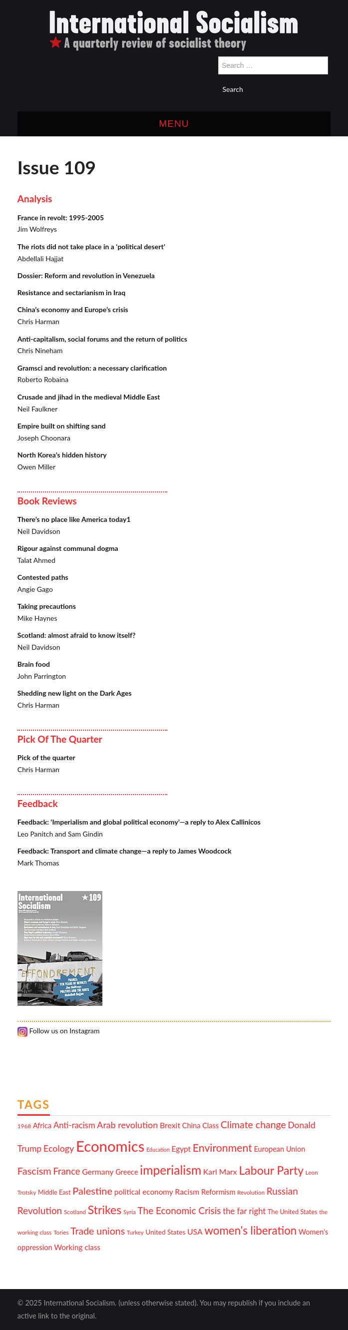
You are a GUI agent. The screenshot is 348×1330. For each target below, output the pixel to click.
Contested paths (42, 577)
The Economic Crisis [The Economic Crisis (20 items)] (179, 1210)
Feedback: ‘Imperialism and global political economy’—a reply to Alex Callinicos (139, 822)
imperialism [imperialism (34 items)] (170, 1170)
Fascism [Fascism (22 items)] (34, 1171)
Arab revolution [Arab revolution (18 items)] (127, 1124)
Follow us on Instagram (58, 1030)
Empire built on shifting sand (61, 426)
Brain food (33, 664)
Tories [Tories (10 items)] (60, 1232)
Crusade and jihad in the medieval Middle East (88, 397)
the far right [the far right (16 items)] (244, 1211)
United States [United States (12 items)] (166, 1232)
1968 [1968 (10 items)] (24, 1125)
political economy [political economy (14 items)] (143, 1191)
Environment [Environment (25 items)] (222, 1147)
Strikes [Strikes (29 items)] (105, 1210)
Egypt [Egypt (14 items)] (181, 1148)
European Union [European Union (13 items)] (280, 1149)
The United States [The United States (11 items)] (293, 1212)
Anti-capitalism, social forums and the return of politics (102, 339)
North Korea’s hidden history (62, 454)
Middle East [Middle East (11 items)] (54, 1192)
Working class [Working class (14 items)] (77, 1247)
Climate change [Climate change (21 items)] (253, 1124)
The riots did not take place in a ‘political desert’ (91, 246)
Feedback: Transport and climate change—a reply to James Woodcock (124, 851)
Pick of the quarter (46, 757)
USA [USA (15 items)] (195, 1231)
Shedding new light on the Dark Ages (74, 693)
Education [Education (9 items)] (158, 1149)
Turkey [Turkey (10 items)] (135, 1232)
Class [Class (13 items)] (210, 1125)
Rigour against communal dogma (67, 548)
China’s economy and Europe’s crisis (72, 309)
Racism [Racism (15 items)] (187, 1191)
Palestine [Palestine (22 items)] (92, 1191)
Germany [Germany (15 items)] (97, 1171)
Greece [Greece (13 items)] (126, 1172)
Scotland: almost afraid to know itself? (76, 635)
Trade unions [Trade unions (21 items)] (97, 1231)
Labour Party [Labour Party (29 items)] (271, 1170)
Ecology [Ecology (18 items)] (58, 1148)
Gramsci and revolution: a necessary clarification (92, 368)
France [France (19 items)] (66, 1171)
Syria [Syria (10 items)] (129, 1211)
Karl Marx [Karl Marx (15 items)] (220, 1171)
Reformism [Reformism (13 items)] (218, 1192)
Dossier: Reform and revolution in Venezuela (86, 275)
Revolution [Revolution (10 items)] (251, 1192)
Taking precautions (46, 606)
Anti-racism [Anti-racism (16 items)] (74, 1125)
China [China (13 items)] (191, 1125)
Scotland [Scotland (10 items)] (75, 1211)
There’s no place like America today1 (74, 519)
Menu (174, 123)
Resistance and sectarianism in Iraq (71, 292)
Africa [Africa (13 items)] (42, 1125)
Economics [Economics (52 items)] (110, 1146)
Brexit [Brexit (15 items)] (170, 1125)
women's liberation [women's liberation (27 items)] (250, 1230)
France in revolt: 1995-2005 (60, 217)
